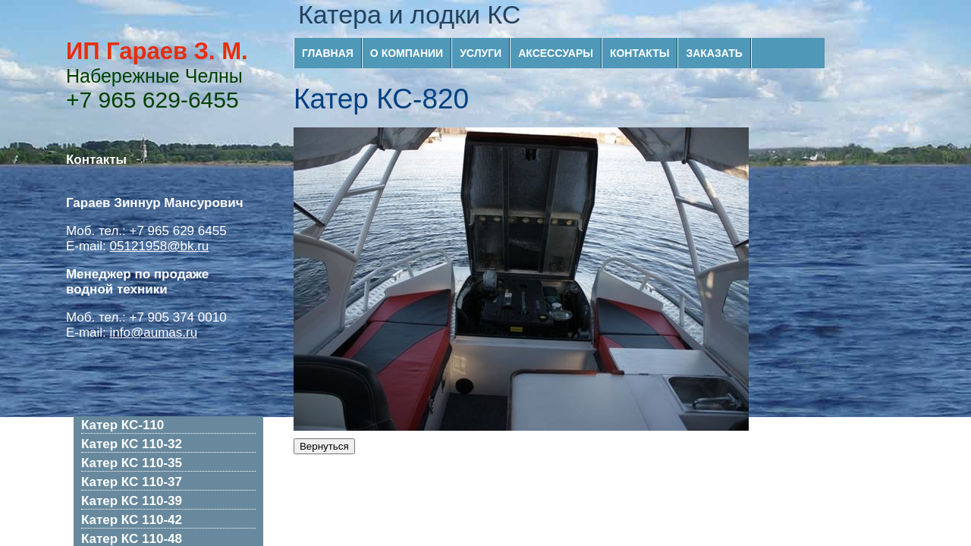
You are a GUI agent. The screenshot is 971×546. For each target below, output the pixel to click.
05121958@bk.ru (159, 246)
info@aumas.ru (154, 332)
